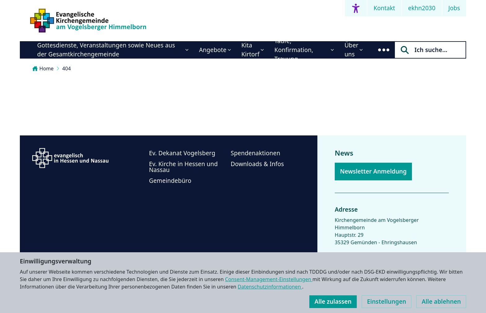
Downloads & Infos (257, 164)
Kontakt (384, 8)
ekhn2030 (421, 8)
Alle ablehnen (441, 302)
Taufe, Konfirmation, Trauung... (293, 50)
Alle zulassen (333, 302)
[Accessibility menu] (356, 8)
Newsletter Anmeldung (373, 171)
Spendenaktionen (255, 153)
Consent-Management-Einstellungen (268, 279)
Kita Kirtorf (250, 49)
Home (43, 68)
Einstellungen (386, 302)
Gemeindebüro (170, 181)
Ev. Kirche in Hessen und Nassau (183, 167)
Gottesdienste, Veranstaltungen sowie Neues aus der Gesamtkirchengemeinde (106, 49)
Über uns (351, 49)
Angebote (213, 50)
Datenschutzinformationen (270, 286)
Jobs (454, 8)
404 (66, 68)
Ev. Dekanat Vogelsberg (182, 153)
